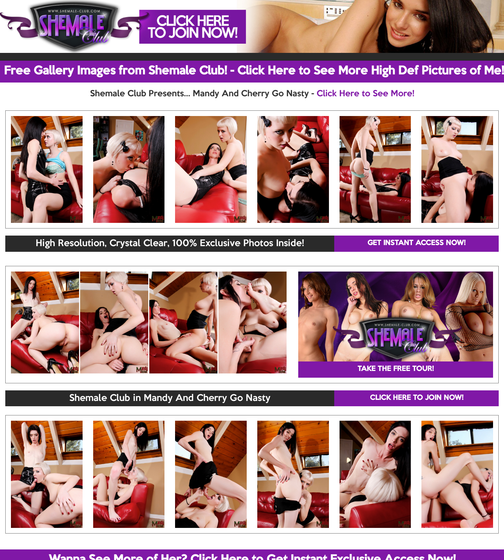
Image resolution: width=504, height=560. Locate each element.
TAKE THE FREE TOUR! (396, 369)
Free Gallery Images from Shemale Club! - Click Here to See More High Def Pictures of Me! (254, 71)
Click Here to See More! (365, 94)
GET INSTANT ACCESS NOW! (416, 243)
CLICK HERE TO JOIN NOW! (416, 398)
